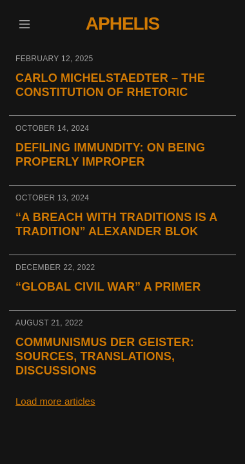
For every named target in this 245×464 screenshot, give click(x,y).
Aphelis (122, 24)
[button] (24, 24)
